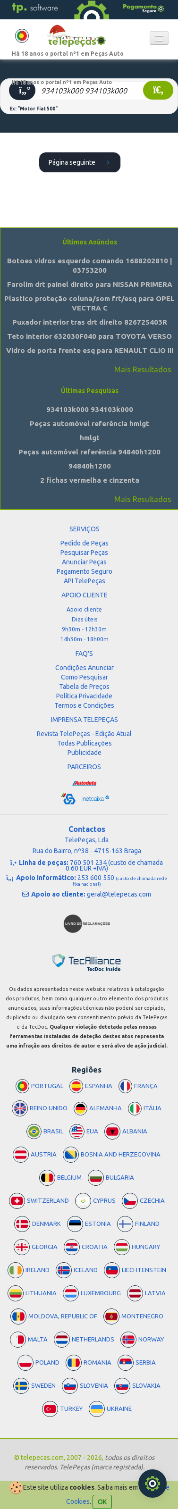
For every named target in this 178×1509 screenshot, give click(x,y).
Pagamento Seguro (84, 571)
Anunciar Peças (84, 562)
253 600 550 (120, 880)
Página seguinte (82, 162)
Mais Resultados (142, 369)
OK (102, 1502)
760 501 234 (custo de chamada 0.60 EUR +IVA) (114, 865)
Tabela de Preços (84, 686)
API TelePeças (84, 581)
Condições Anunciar (84, 667)
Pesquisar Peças (84, 552)
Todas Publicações (84, 743)
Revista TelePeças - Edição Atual (84, 734)
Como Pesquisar (84, 677)
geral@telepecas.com (119, 894)
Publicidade (85, 752)
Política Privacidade (84, 696)
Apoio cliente (84, 609)
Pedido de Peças (84, 543)
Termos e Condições (84, 705)
